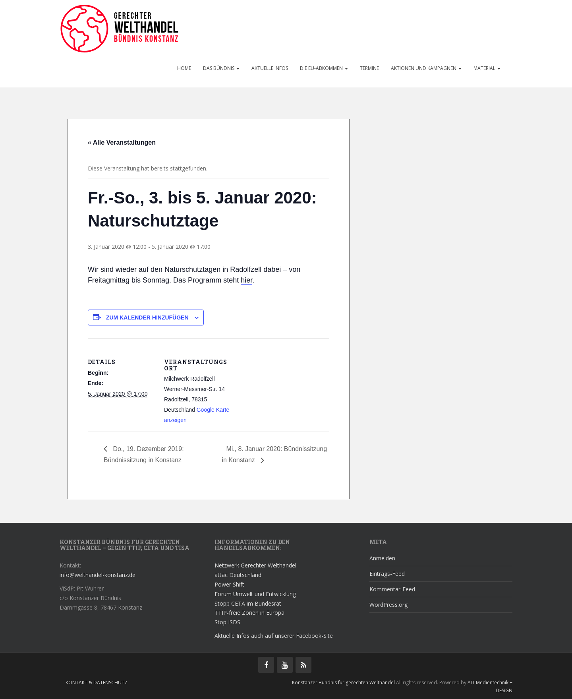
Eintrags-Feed (387, 573)
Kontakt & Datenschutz (97, 682)
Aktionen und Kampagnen (426, 68)
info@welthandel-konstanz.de (97, 575)
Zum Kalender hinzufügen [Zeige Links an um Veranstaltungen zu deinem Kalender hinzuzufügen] (147, 317)
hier (246, 280)
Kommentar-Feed (392, 589)
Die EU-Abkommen (324, 68)
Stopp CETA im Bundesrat (247, 603)
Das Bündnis (221, 68)
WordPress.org (388, 604)
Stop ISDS (227, 622)
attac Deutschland (237, 575)
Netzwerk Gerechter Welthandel (255, 565)
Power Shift (229, 584)
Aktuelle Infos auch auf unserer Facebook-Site (273, 635)
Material (486, 68)
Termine (369, 68)
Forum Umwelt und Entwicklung (255, 594)
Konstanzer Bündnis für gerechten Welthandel (344, 682)
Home (184, 68)
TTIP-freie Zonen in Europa (249, 612)
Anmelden (382, 558)
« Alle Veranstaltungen (122, 142)
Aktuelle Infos (269, 68)
